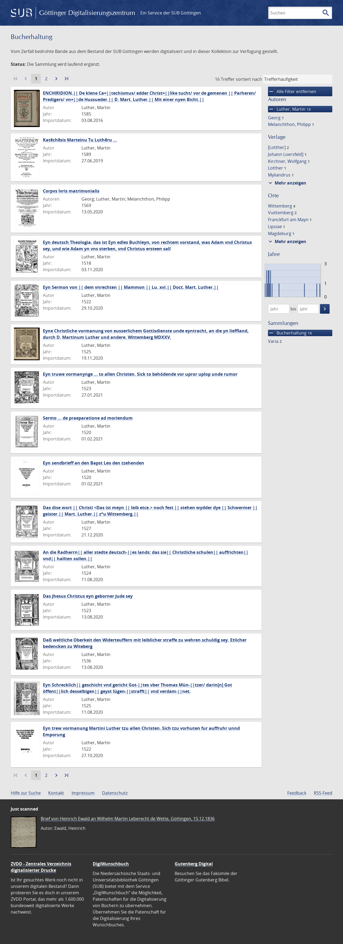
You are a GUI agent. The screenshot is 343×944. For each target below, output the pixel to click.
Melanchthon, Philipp (291, 124)
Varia (275, 341)
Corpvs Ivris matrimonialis (71, 191)
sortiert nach (249, 79)
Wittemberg (281, 206)
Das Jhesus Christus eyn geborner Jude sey (88, 596)
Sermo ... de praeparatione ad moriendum (88, 418)
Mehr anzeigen (286, 183)
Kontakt (56, 793)
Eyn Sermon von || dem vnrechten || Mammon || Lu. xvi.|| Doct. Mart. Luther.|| (131, 287)
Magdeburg (281, 233)
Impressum (83, 793)
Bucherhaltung (290, 333)
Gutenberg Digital (194, 864)
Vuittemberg (282, 213)
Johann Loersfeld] (287, 154)
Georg (276, 118)
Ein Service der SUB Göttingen (170, 13)
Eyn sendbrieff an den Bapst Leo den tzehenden (93, 463)
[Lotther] (278, 147)
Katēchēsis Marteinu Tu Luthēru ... (80, 140)
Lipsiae (276, 226)
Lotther (277, 168)
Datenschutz (115, 793)
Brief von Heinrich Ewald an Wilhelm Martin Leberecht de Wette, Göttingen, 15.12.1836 (128, 819)
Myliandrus (281, 175)
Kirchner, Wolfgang (289, 161)
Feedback (296, 793)
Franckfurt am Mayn (290, 219)
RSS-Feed (323, 793)
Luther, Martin (289, 109)
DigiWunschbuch (111, 864)
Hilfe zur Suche (26, 793)
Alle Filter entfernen (292, 91)
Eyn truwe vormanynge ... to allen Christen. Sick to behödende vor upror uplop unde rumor (140, 374)
